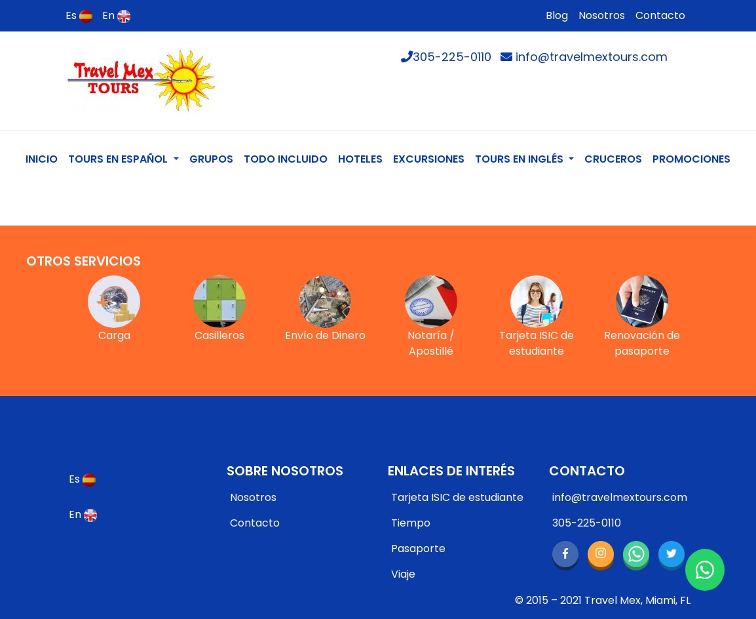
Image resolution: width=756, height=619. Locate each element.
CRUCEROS (613, 159)
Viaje (403, 574)
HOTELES (360, 159)
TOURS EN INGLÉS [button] (520, 159)
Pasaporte (418, 548)
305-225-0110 (446, 57)
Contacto (660, 15)
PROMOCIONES (691, 159)
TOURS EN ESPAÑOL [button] (119, 159)
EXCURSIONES (428, 159)
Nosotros (601, 15)
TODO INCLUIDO (286, 159)
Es (79, 15)
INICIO (44, 159)
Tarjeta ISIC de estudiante (457, 497)
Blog (557, 15)
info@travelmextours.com (584, 57)
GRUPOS (211, 159)
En (116, 15)
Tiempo (410, 522)
